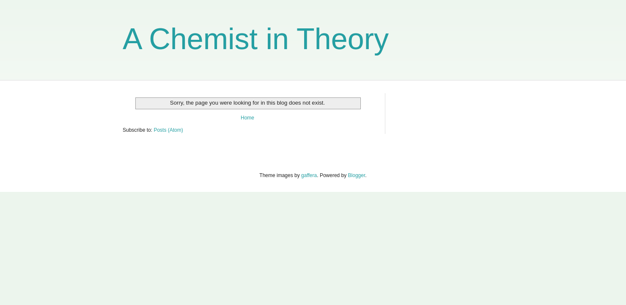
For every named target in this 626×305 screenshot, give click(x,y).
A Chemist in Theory (256, 38)
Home (247, 118)
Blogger (356, 175)
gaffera (309, 175)
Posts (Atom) (168, 130)
